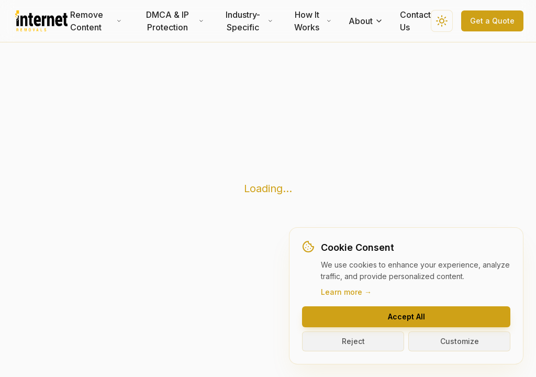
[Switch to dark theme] (442, 21)
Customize (459, 341)
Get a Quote (492, 20)
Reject (353, 341)
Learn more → (346, 291)
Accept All (406, 316)
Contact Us (415, 20)
